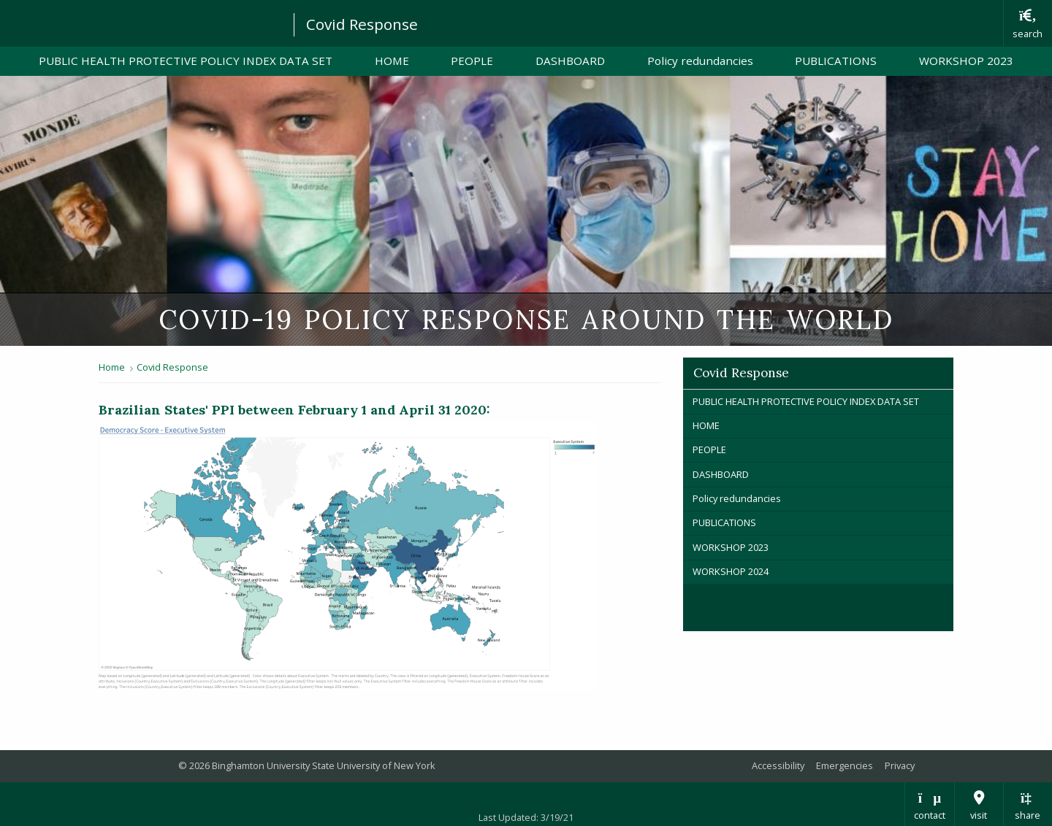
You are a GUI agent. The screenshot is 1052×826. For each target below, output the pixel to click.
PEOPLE (472, 60)
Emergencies (844, 765)
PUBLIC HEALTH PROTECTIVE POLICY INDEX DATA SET (185, 60)
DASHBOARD (580, 60)
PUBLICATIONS (836, 60)
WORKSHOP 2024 (731, 571)
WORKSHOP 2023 (966, 60)
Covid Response (362, 24)
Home (112, 367)
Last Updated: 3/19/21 (526, 817)
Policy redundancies (700, 60)
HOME (392, 60)
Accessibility (778, 765)
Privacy (900, 765)
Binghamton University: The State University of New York (140, 22)
